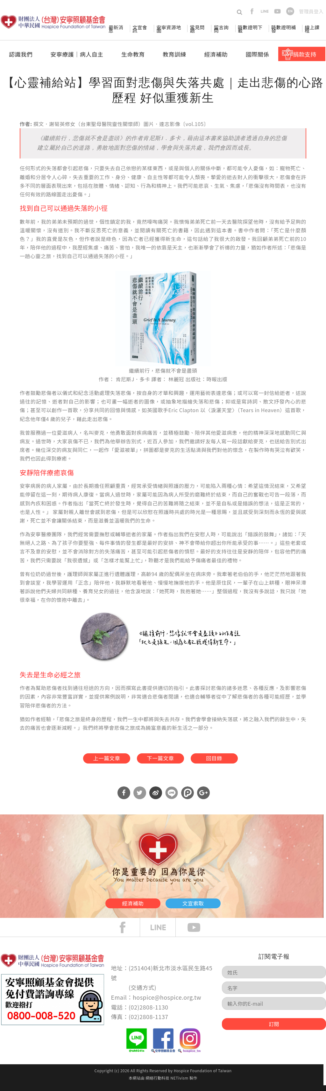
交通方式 (142, 993)
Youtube (198, 933)
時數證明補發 (283, 29)
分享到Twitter (139, 798)
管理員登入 (311, 11)
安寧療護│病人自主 (76, 54)
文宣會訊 (139, 29)
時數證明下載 (250, 29)
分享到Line (171, 798)
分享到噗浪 (187, 798)
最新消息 (116, 29)
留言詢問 (221, 29)
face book (127, 933)
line (265, 11)
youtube (277, 11)
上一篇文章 (91, 760)
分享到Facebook (123, 798)
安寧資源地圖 (168, 29)
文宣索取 (212, 907)
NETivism (179, 1083)
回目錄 (227, 760)
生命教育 (133, 54)
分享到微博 (155, 798)
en (290, 11)
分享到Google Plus (203, 798)
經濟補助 (216, 54)
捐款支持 (304, 54)
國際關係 (257, 54)
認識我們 (20, 54)
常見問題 (197, 29)
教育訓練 (174, 54)
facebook (252, 11)
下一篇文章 (160, 760)
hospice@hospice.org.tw (167, 1003)
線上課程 (312, 29)
